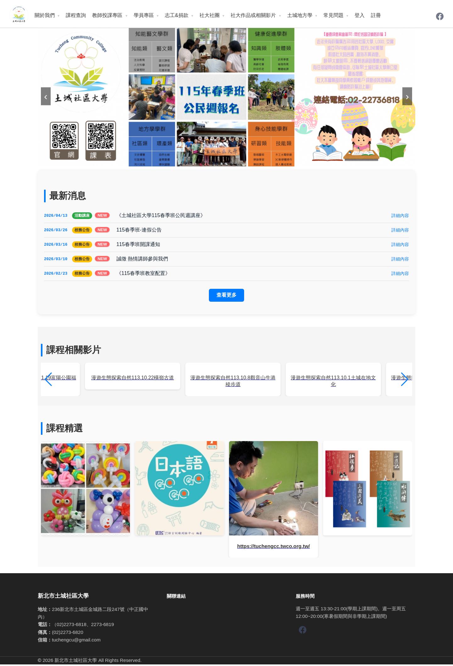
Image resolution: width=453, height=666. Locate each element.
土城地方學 (299, 15)
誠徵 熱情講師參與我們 (142, 259)
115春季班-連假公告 (139, 230)
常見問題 (333, 15)
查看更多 (226, 296)
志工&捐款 (176, 15)
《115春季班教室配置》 (143, 274)
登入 (360, 15)
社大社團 (209, 15)
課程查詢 (76, 15)
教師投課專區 (107, 15)
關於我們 (45, 15)
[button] (404, 381)
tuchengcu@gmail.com (76, 641)
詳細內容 (400, 215)
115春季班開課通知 (138, 245)
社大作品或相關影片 (253, 15)
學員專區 (144, 15)
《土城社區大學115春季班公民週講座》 (160, 215)
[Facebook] (440, 17)
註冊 (376, 15)
